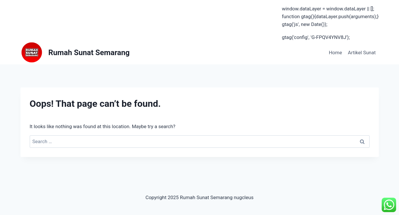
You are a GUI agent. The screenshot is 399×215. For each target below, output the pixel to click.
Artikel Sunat (362, 52)
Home (335, 52)
